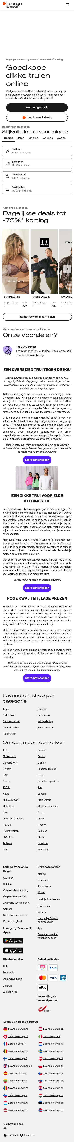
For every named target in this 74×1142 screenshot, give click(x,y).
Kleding (42, 874)
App (40, 928)
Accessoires (44, 886)
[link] (37, 151)
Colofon (7, 884)
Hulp (5, 966)
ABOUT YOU (10, 992)
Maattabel (8, 972)
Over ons (8, 878)
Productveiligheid (12, 921)
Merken (42, 912)
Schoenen (43, 880)
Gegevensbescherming (15, 890)
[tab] (8, 138)
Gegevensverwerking (14, 896)
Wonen (41, 892)
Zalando (7, 986)
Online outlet (44, 906)
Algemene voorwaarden (16, 902)
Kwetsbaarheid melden (15, 915)
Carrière (7, 909)
